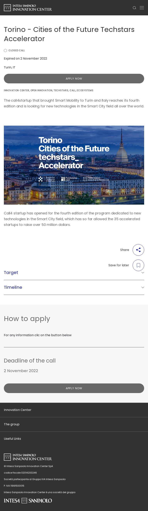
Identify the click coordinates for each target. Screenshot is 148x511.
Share (132, 250)
